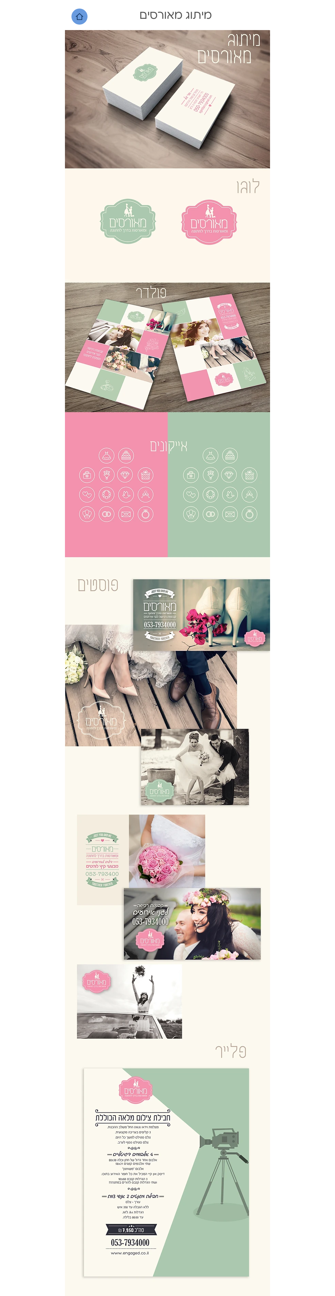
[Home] (79, 17)
